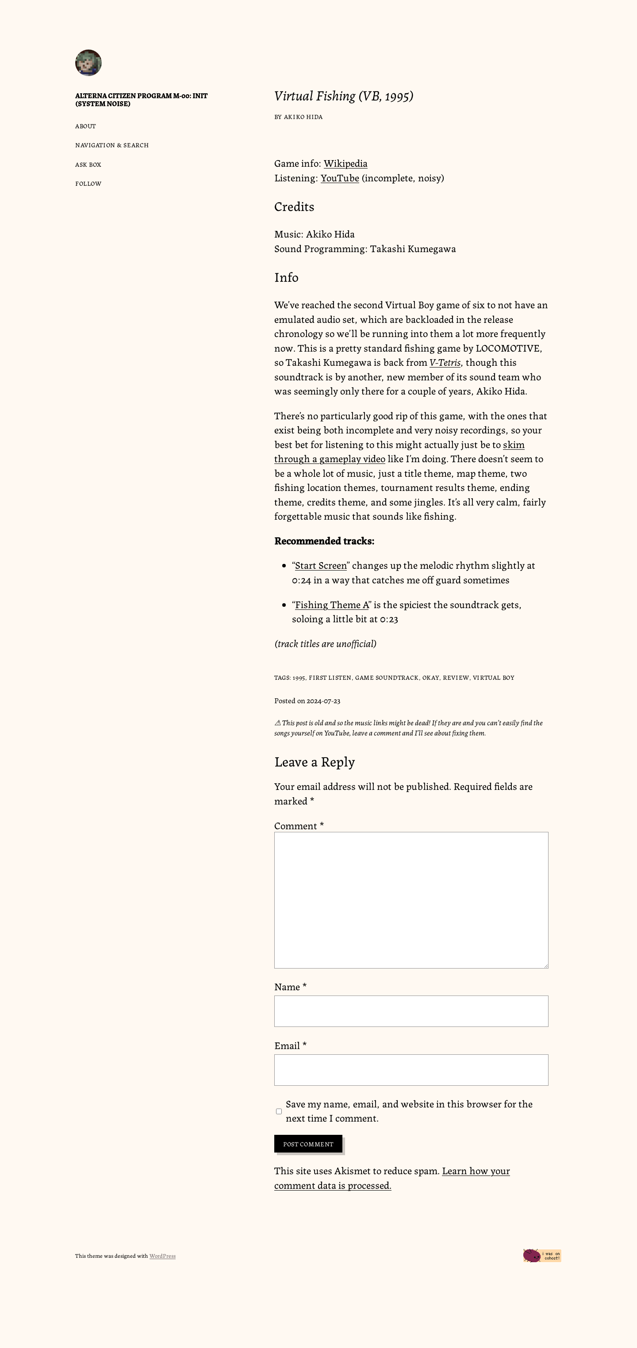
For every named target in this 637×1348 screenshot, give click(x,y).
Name (290, 986)
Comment (299, 824)
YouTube (340, 176)
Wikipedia (346, 162)
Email (290, 1045)
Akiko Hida (303, 116)
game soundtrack (387, 677)
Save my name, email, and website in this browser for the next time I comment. (409, 1110)
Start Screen (321, 564)
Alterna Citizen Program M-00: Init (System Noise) (141, 99)
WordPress (163, 1255)
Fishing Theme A (331, 603)
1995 (299, 677)
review (456, 677)
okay (430, 677)
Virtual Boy (493, 677)
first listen (330, 677)
